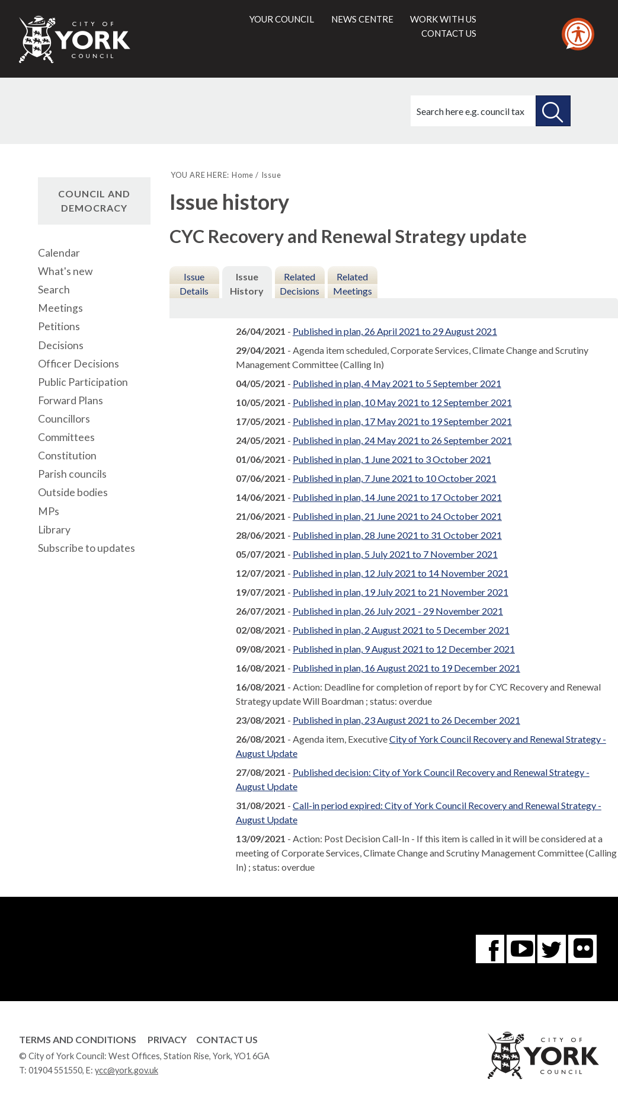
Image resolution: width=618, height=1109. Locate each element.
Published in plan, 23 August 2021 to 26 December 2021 (406, 720)
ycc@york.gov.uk (126, 1070)
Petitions (59, 326)
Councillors (64, 419)
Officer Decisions (78, 363)
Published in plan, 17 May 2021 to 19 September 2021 (402, 421)
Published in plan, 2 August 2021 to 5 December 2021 (401, 629)
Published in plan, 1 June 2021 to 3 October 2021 (392, 459)
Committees (66, 437)
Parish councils (72, 474)
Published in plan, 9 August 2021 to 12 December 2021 (404, 648)
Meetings (60, 308)
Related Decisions (299, 283)
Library (54, 529)
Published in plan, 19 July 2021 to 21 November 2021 (400, 591)
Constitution (67, 455)
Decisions (61, 345)
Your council (281, 19)
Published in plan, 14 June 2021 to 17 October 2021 (397, 497)
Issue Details (194, 283)
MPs (48, 511)
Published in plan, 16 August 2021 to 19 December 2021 (406, 667)
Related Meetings (352, 283)
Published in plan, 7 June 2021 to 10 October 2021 (395, 478)
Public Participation (83, 382)
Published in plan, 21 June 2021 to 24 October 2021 (397, 516)
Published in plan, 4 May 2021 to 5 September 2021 (397, 383)
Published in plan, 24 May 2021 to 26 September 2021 (402, 440)
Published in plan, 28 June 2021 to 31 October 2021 (397, 535)
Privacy (167, 1039)
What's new (65, 271)
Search (54, 289)
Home (243, 175)
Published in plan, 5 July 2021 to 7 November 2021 (395, 554)
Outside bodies (73, 492)
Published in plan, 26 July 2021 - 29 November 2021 (398, 610)
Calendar (59, 253)
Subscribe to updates (86, 548)
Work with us (443, 19)
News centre (362, 19)
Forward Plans (70, 400)
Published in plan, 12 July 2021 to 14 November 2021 (400, 573)
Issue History (247, 283)
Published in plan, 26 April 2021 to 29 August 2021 (395, 331)
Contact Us (227, 1039)
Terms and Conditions (77, 1039)
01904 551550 (55, 1070)
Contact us (448, 33)
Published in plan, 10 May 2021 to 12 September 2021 (402, 402)
